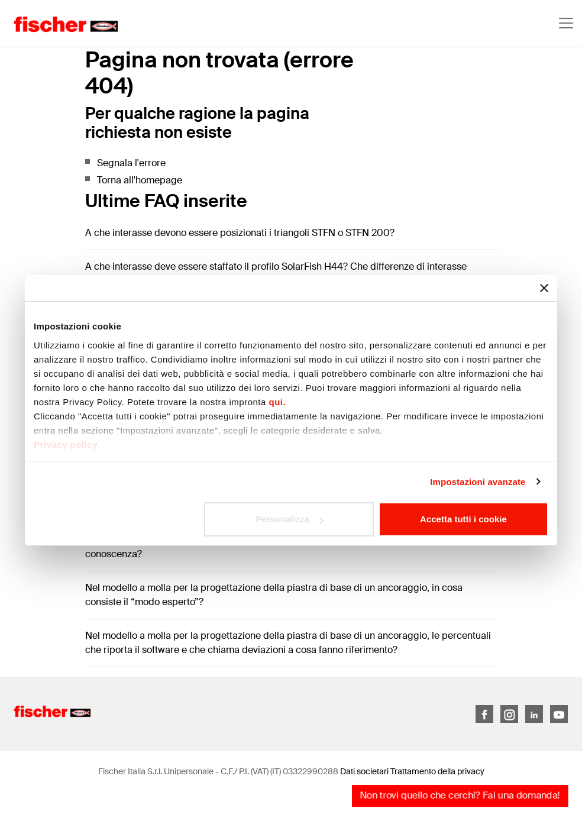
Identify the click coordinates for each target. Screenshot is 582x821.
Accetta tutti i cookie (463, 519)
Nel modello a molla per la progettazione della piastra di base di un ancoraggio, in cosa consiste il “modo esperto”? (274, 594)
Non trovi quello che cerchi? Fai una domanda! (460, 795)
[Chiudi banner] (544, 288)
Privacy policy (66, 444)
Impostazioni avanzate (477, 482)
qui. (277, 402)
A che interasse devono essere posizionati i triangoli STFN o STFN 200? (240, 233)
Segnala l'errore (131, 163)
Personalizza (290, 519)
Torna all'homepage (139, 180)
